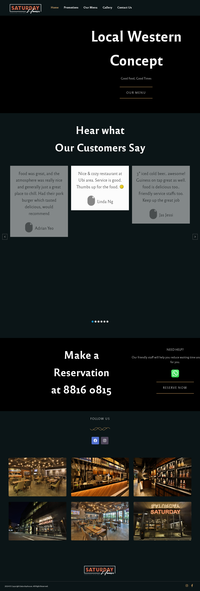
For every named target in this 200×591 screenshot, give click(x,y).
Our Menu (90, 7)
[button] (93, 322)
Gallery (107, 7)
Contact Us (124, 7)
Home (55, 7)
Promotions (71, 7)
